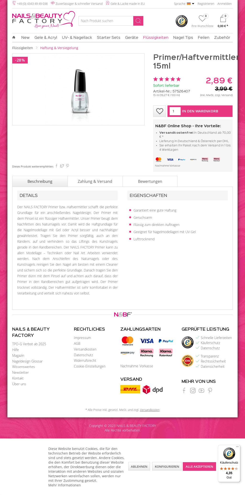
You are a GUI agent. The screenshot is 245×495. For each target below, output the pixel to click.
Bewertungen (150, 181)
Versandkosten (85, 349)
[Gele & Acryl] (46, 38)
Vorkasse (174, 166)
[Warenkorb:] (223, 22)
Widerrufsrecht (85, 360)
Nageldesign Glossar (27, 361)
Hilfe (15, 349)
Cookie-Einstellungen (90, 366)
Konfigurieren (167, 466)
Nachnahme (162, 166)
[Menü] (237, 448)
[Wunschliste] (202, 22)
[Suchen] (138, 21)
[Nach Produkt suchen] (110, 21)
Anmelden (224, 3)
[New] (25, 38)
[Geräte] (132, 38)
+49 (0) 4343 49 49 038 (32, 3)
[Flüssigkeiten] (156, 38)
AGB (77, 343)
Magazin (18, 355)
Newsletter (20, 372)
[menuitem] (110, 21)
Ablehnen (139, 466)
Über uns (19, 384)
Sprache (179, 3)
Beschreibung (40, 181)
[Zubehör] (222, 38)
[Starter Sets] (109, 38)
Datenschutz (83, 355)
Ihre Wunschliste (202, 26)
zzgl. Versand (223, 95)
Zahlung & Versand (95, 181)
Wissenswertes (23, 366)
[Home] (15, 37)
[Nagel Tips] (183, 38)
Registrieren (206, 3)
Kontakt (18, 378)
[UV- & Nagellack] (77, 38)
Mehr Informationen (64, 485)
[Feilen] (203, 38)
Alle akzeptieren (199, 466)
